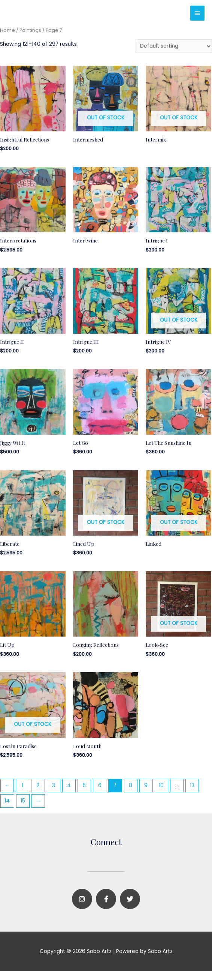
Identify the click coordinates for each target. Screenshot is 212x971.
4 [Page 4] (69, 785)
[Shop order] (174, 46)
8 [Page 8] (130, 785)
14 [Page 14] (7, 800)
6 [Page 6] (100, 785)
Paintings (30, 30)
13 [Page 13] (192, 785)
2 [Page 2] (37, 785)
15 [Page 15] (23, 800)
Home (7, 30)
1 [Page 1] (22, 785)
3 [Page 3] (53, 785)
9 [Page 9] (146, 785)
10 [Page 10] (161, 785)
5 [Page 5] (84, 785)
